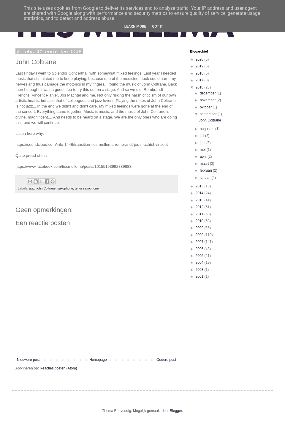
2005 (200, 256)
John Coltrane (210, 120)
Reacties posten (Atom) (58, 368)
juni (203, 143)
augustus (207, 129)
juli (202, 136)
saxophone (65, 188)
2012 (200, 207)
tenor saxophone (87, 188)
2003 (200, 270)
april (204, 156)
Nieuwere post (28, 360)
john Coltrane (46, 188)
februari (206, 170)
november (208, 100)
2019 (200, 66)
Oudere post (166, 360)
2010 (200, 221)
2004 (200, 262)
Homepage (98, 360)
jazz (32, 188)
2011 (200, 214)
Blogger (176, 411)
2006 (200, 249)
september (209, 114)
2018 (200, 73)
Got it (157, 26)
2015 (200, 186)
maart (205, 164)
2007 (200, 242)
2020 (200, 59)
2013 (200, 200)
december (208, 93)
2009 (200, 228)
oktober (206, 107)
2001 (200, 276)
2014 (200, 193)
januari (205, 178)
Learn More (135, 26)
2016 (200, 87)
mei (203, 150)
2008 (200, 235)
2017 (200, 80)
